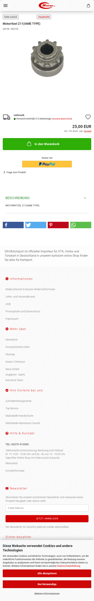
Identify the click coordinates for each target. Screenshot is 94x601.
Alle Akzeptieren (47, 573)
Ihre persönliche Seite (18, 346)
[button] (13, 225)
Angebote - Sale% (15, 374)
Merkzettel (11, 463)
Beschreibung (18, 198)
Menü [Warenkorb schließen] (5, 5)
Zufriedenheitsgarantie (18, 400)
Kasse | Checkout (15, 361)
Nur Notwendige (47, 584)
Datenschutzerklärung (68, 565)
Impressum (12, 318)
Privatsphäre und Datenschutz (23, 311)
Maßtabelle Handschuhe (19, 415)
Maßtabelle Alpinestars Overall (23, 423)
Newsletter (12, 339)
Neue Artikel (12, 369)
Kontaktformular (15, 470)
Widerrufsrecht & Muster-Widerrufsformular (30, 289)
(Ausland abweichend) (62, 119)
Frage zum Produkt (16, 172)
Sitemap (10, 354)
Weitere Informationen (47, 593)
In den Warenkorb (42, 144)
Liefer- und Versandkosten (20, 296)
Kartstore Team (14, 380)
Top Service (12, 408)
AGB (8, 304)
